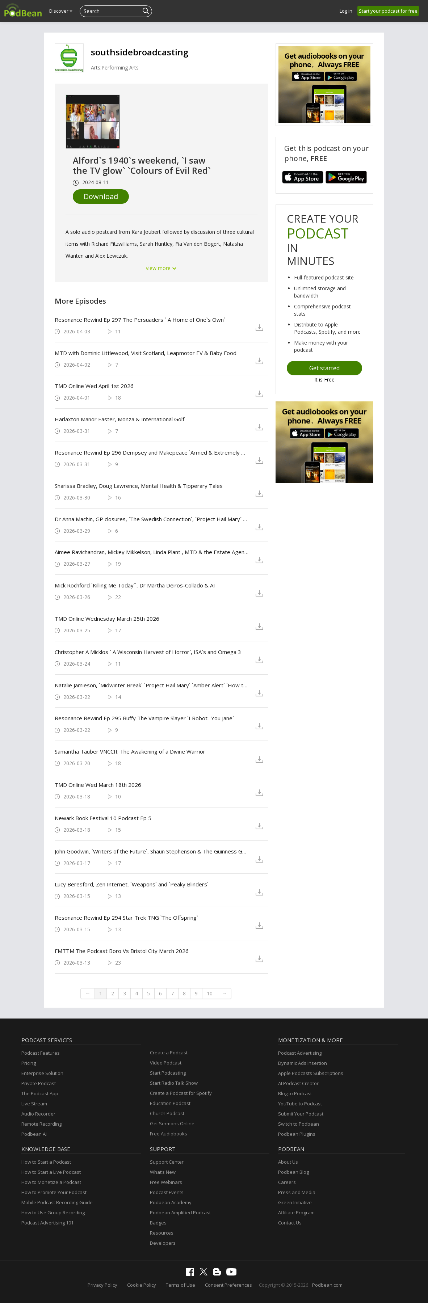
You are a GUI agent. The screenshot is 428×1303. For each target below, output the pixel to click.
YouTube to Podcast (300, 1103)
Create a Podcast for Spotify (181, 1093)
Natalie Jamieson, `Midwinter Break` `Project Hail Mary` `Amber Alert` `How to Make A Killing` (152, 685)
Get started (324, 368)
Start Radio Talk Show (174, 1083)
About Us (288, 1162)
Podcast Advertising (300, 1053)
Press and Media (296, 1192)
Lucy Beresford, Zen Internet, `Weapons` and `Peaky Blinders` (132, 884)
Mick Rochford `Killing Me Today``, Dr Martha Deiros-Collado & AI (135, 585)
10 (210, 993)
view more (161, 268)
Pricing (28, 1063)
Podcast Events (167, 1192)
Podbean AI (34, 1134)
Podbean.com (327, 1285)
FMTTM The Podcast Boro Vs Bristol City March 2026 (122, 951)
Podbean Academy (171, 1202)
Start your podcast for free (388, 11)
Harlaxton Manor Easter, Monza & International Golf (119, 419)
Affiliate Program (296, 1212)
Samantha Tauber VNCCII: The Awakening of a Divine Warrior (130, 751)
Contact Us (290, 1222)
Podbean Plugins (296, 1134)
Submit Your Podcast (300, 1113)
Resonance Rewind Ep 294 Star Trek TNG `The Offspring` (126, 917)
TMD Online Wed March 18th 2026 (98, 784)
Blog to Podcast (295, 1093)
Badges (158, 1222)
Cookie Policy (141, 1285)
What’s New (163, 1172)
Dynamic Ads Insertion (302, 1063)
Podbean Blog (293, 1172)
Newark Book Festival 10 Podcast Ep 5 (103, 818)
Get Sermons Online (172, 1123)
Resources (161, 1233)
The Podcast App (39, 1093)
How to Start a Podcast (46, 1162)
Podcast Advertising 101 (47, 1222)
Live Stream (34, 1103)
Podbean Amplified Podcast (180, 1212)
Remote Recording (41, 1124)
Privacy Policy (102, 1285)
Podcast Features (40, 1053)
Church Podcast (167, 1113)
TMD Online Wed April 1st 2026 (94, 386)
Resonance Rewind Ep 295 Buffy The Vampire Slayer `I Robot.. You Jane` (144, 718)
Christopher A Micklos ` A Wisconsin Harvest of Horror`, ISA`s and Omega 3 (148, 652)
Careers (287, 1182)
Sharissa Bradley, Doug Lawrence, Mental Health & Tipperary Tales (139, 485)
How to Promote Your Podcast (54, 1192)
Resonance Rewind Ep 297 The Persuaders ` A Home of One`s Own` (140, 319)
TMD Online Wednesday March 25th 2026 (107, 618)
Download (101, 196)
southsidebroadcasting (139, 52)
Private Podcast (38, 1083)
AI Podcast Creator (298, 1083)
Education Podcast (170, 1103)
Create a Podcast (169, 1052)
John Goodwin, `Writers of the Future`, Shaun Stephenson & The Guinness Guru (152, 851)
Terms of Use (180, 1285)
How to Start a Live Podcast (51, 1172)
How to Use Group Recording (53, 1212)
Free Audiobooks (168, 1133)
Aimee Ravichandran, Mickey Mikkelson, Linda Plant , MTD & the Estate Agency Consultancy (152, 552)
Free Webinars (166, 1182)
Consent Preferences (228, 1285)
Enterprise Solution (42, 1073)
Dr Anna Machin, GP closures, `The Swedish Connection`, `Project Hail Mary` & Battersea (152, 519)
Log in (346, 11)
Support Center (167, 1162)
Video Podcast (165, 1062)
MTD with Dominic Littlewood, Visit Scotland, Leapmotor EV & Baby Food (145, 353)
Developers (163, 1243)
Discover (60, 11)
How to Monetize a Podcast (51, 1182)
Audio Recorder (38, 1113)
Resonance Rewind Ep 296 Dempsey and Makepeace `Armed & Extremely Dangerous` (152, 452)
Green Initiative (295, 1202)
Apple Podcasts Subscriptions (310, 1073)
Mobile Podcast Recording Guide (57, 1202)
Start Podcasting (168, 1073)
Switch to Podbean (298, 1124)
